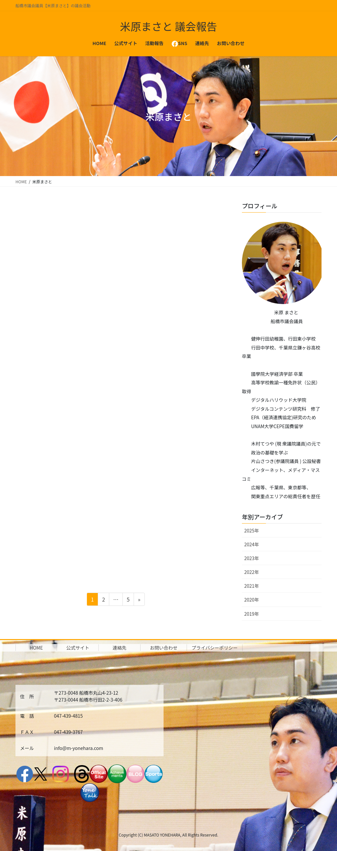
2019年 (251, 613)
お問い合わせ (163, 647)
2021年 (251, 585)
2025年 (251, 530)
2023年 (251, 558)
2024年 (251, 544)
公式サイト (78, 647)
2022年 (251, 572)
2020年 (251, 599)
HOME (36, 647)
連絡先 (119, 647)
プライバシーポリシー (215, 647)
